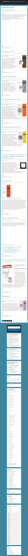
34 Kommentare (8, 129)
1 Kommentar (4, 12)
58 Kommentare (22, 53)
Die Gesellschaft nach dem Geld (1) (11, 127)
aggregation (13, 380)
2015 (9, 529)
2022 (9, 517)
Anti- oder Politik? (7, 181)
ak (15, 380)
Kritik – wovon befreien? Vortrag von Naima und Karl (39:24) (12, 251)
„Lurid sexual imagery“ (11, 372)
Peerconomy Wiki (11, 502)
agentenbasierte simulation (10, 380)
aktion (18, 380)
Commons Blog (10, 473)
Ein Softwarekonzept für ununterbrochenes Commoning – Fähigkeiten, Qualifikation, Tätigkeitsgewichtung (14, 156)
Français (3, 262)
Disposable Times (11, 479)
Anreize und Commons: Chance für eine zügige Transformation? (13, 365)
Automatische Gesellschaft (9, 76)
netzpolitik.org (10, 480)
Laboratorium (10, 501)
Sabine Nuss (10, 483)
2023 (9, 516)
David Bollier (10, 476)
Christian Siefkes (10, 342)
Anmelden (10, 550)
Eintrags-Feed (10, 551)
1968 (19, 378)
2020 (9, 521)
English (20, 11)
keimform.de (14, 1)
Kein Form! (11, 352)
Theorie (23, 11)
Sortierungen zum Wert (8, 51)
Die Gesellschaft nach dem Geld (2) (11, 99)
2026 (9, 506)
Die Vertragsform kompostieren (12, 337)
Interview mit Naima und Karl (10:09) (9, 252)
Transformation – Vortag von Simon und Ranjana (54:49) (11, 249)
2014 (9, 530)
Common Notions (11, 472)
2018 (9, 524)
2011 (9, 535)
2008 (9, 540)
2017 (9, 525)
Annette (9, 338)
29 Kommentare (22, 78)
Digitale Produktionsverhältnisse (15, 356)
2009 (9, 538)
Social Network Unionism (12, 484)
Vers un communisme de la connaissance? (13, 260)
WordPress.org (10, 553)
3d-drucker (17, 378)
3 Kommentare (11, 262)
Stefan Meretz (6, 11)
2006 (9, 543)
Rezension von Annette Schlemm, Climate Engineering (13, 338)
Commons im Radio (13, 355)
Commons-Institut (11, 475)
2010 (9, 537)
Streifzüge (6, 56)
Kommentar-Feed (11, 552)
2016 (9, 527)
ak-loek (16, 380)
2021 (9, 519)
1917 (18, 378)
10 (9, 320)
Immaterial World (7, 55)
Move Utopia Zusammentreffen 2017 (9, 222)
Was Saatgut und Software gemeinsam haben (13, 354)
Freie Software (20, 159)
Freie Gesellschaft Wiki (11, 498)
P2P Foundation (10, 482)
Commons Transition (11, 474)
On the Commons (11, 481)
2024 (9, 514)
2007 (9, 541)
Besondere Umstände (11, 471)
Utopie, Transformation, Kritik (10, 218)
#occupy (15, 378)
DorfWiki (9, 497)
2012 (9, 533)
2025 (9, 513)
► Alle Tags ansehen (11, 384)
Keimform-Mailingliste (11, 492)
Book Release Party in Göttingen (15, 351)
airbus (14, 380)
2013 (9, 532)
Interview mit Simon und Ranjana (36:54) (10, 250)
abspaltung (11, 379)
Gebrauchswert (6, 296)
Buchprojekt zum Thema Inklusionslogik (12, 369)
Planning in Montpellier (8, 10)
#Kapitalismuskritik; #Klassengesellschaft (11, 378)
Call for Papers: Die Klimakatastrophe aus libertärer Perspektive (14, 371)
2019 (9, 522)
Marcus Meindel (6, 159)
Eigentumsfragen (22, 128)
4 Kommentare (5, 160)
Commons (17, 11)
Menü (2, 3)
